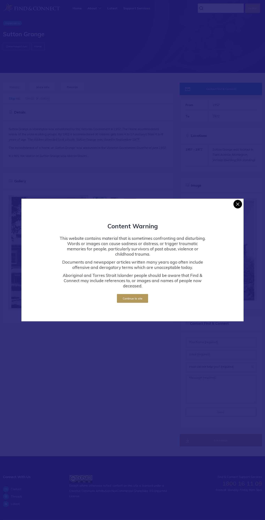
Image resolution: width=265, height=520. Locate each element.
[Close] (237, 204)
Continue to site (132, 298)
